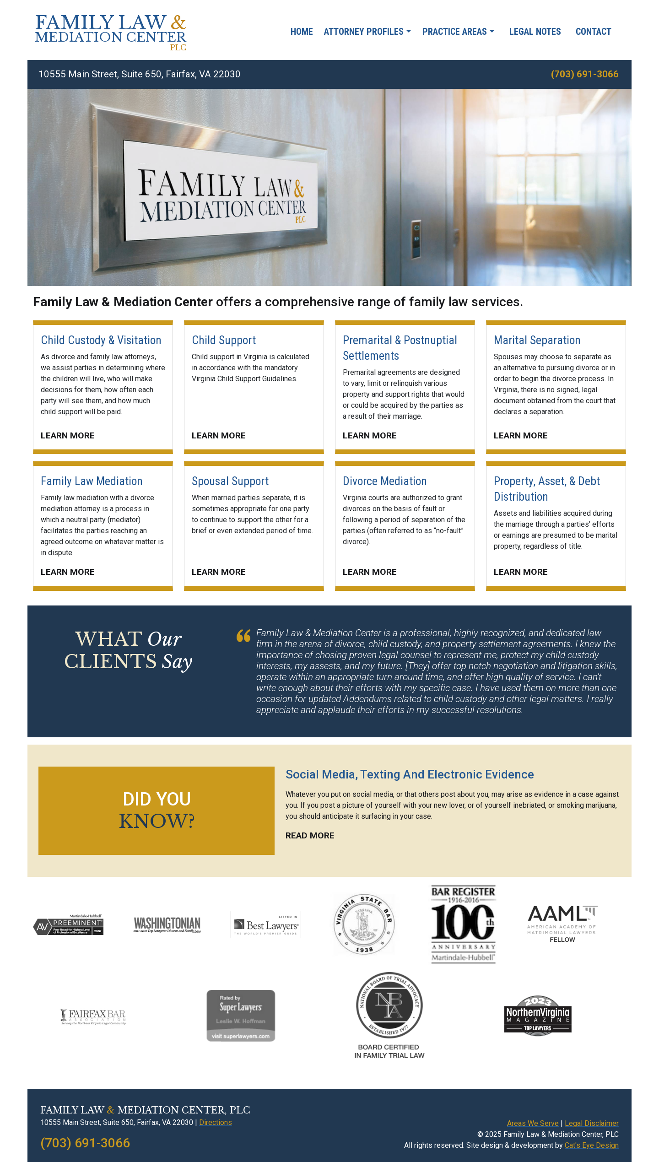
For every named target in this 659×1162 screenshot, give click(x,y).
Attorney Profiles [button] (364, 31)
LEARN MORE (68, 435)
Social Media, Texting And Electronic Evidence (410, 774)
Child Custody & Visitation (101, 340)
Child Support (224, 340)
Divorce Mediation (385, 481)
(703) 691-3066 (585, 74)
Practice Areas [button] (454, 31)
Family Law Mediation (92, 481)
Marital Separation (537, 340)
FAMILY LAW (110, 35)
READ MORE (310, 835)
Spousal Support (230, 481)
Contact (593, 31)
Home (302, 31)
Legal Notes (535, 31)
